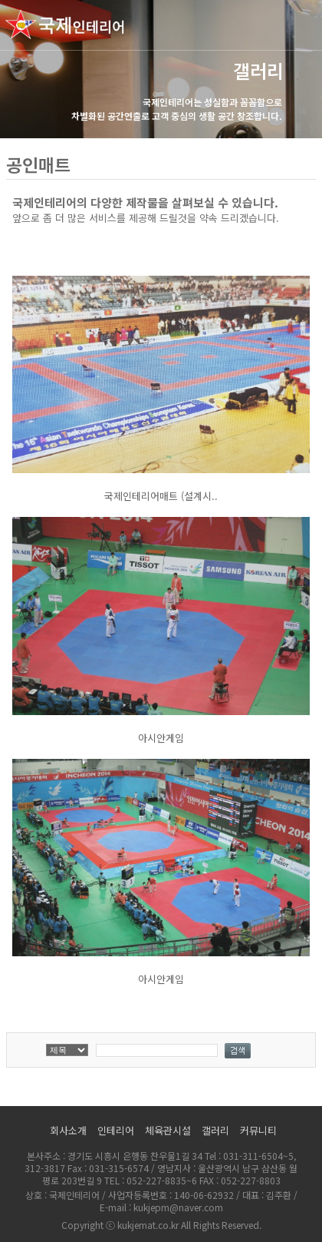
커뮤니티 (258, 1130)
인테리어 (115, 1130)
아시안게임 (161, 737)
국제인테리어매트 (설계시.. (161, 496)
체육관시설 (168, 1130)
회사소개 (68, 1130)
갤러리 (215, 1130)
